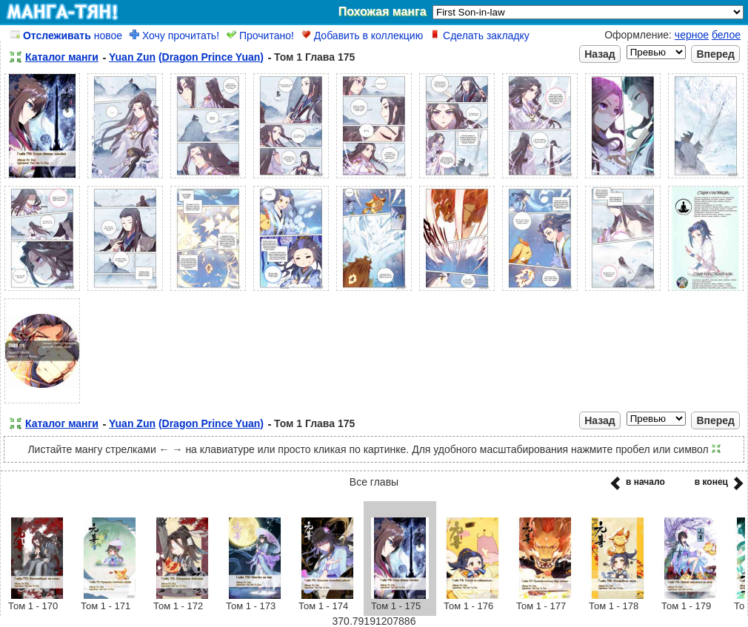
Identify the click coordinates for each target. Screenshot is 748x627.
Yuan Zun (132, 57)
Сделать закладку (480, 35)
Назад (599, 54)
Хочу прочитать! (174, 35)
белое (726, 35)
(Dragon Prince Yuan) (211, 57)
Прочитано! (260, 35)
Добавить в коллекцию (362, 35)
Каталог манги (61, 57)
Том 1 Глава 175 (314, 57)
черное (692, 35)
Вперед (715, 54)
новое (66, 35)
